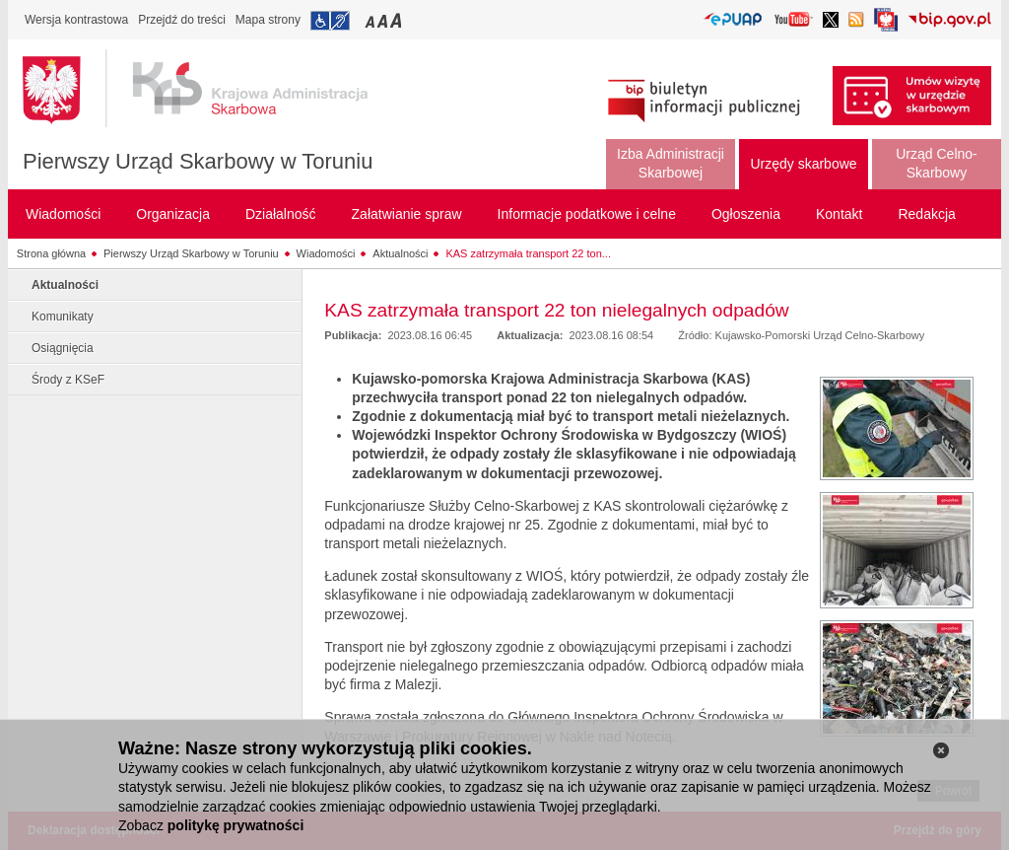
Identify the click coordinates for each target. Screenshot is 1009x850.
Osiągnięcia (63, 348)
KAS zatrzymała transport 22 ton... (528, 253)
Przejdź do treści (182, 20)
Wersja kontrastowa (76, 20)
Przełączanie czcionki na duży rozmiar (397, 20)
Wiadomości (326, 253)
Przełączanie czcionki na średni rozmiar (384, 20)
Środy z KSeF (68, 380)
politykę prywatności (235, 825)
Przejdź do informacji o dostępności (330, 21)
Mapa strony (268, 20)
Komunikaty (63, 316)
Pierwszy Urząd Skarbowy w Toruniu (197, 161)
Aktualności (400, 253)
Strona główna (51, 253)
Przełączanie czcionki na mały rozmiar (371, 20)
